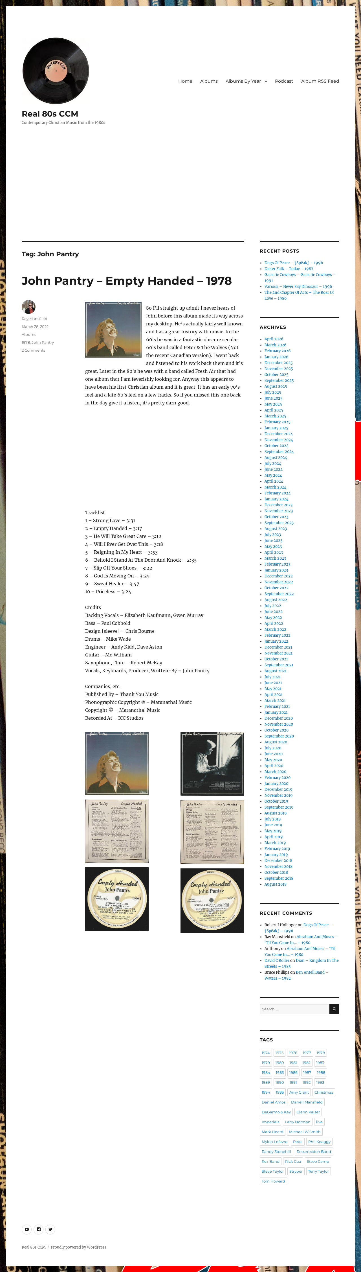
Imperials (270, 1122)
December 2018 (278, 860)
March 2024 (275, 487)
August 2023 (276, 528)
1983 (320, 1062)
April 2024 (274, 481)
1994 (266, 1092)
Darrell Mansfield (307, 1102)
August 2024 (276, 457)
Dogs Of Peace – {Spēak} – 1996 (294, 262)
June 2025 (274, 398)
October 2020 (277, 730)
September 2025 (279, 380)
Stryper (296, 1171)
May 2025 (273, 404)
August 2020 (276, 742)
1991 (293, 1082)
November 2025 (279, 368)
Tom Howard (273, 1181)
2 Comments (33, 350)
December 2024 (279, 434)
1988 (321, 1072)
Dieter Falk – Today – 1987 (289, 268)
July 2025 (273, 392)
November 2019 (279, 795)
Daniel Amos (273, 1102)
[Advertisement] (180, 199)
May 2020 (273, 759)
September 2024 (279, 451)
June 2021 (273, 682)
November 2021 (278, 653)
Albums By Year (243, 81)
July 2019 (273, 819)
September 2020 (279, 736)
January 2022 (276, 641)
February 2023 (277, 564)
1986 (293, 1072)
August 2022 (276, 599)
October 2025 (277, 374)
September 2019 (279, 807)
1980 (280, 1062)
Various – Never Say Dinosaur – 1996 (298, 286)
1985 (280, 1072)
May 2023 (273, 546)
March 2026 (276, 345)
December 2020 (279, 718)
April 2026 (274, 339)
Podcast (284, 81)
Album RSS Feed (320, 81)
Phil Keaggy (319, 1141)
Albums (209, 81)
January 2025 (276, 428)
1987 (307, 1072)
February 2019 (277, 848)
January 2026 (277, 356)
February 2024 (277, 493)
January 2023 (276, 570)
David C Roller (277, 960)
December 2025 (279, 362)
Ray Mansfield (34, 318)
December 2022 (279, 576)
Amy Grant (299, 1092)
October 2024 (277, 445)
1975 (279, 1052)
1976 (293, 1052)
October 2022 (277, 588)
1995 (280, 1092)
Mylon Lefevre (274, 1141)
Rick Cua (293, 1161)
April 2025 (274, 410)
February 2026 (278, 351)
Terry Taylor (318, 1171)
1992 (307, 1082)
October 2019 (276, 801)
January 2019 (276, 854)
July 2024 (273, 463)
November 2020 (279, 724)
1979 (266, 1062)
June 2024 (274, 469)
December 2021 (278, 647)
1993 (320, 1082)
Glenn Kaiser (308, 1112)
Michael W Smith (305, 1131)
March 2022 (275, 629)
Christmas (323, 1092)
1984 (266, 1072)
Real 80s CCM (50, 114)
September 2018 (279, 878)
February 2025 (277, 422)
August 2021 (276, 671)
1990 (280, 1082)
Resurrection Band (314, 1151)
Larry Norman (298, 1122)
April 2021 (274, 694)
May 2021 (273, 688)
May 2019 (273, 831)
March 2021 (275, 700)
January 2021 (276, 712)
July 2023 (273, 534)
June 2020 (274, 754)
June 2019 (273, 825)
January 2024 (276, 499)
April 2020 (274, 765)
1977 (307, 1052)
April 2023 (274, 552)
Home (185, 81)
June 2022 (274, 611)
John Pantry (43, 342)
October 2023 (276, 517)
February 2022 (277, 635)
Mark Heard (272, 1131)
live (319, 1122)
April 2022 (274, 623)
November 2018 (278, 866)
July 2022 (273, 605)
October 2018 (276, 872)
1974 (266, 1052)
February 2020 (277, 777)
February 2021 (277, 706)
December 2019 (278, 789)
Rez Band (270, 1161)
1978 (26, 342)
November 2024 (279, 439)
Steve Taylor (273, 1171)
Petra (298, 1141)
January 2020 (276, 783)
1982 (307, 1062)
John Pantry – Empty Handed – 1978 (127, 281)
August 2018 (276, 884)
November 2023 (279, 511)
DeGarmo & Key (276, 1112)
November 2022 (279, 582)
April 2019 (274, 837)
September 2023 (279, 522)
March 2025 (275, 416)
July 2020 (273, 748)
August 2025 (276, 386)
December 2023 (278, 505)
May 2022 (273, 617)
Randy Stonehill (276, 1151)
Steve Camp (318, 1161)
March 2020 (275, 771)
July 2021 (273, 677)
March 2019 (275, 842)
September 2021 (279, 665)
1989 (266, 1082)
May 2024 (273, 475)
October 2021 (276, 659)
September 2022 (279, 594)
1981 (293, 1062)
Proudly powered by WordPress (79, 1247)
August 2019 (276, 813)
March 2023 (275, 558)
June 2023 (273, 540)
